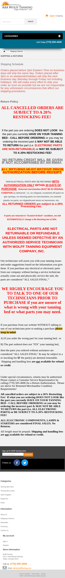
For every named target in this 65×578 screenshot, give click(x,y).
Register (6, 545)
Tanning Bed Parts (7, 487)
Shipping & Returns (7, 518)
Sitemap (43, 573)
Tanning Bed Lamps (8, 491)
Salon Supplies (6, 495)
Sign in (5, 541)
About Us (4, 514)
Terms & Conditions (24, 573)
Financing (4, 526)
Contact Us (4, 530)
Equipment (4, 499)
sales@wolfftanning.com (22, 568)
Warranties (4, 522)
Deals (3, 503)
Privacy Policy (35, 573)
